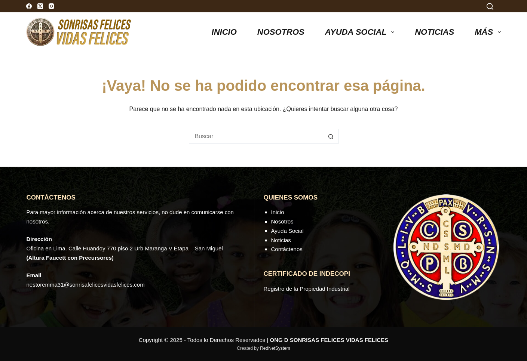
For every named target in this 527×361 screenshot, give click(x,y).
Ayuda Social (287, 231)
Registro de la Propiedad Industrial (307, 289)
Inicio (224, 32)
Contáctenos (287, 249)
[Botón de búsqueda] (331, 136)
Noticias (281, 240)
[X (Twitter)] (40, 6)
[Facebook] (29, 6)
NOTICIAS (434, 32)
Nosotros (280, 32)
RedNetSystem (275, 348)
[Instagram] (51, 6)
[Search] (490, 6)
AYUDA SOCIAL (361, 32)
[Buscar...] (256, 136)
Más (487, 32)
